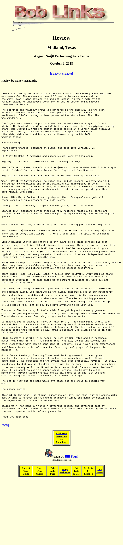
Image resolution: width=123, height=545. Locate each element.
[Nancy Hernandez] (61, 73)
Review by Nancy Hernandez (19, 80)
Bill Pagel (71, 510)
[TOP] (5, 478)
